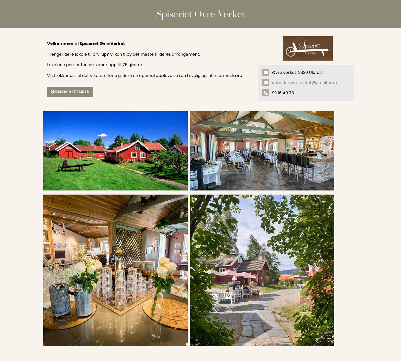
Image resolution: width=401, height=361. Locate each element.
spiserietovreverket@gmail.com (304, 83)
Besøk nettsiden (70, 91)
